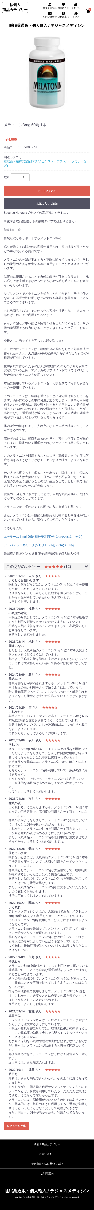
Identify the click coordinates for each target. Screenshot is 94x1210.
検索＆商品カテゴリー (47, 1144)
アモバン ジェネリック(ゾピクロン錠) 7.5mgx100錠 (39, 545)
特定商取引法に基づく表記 (47, 1163)
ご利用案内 (47, 1173)
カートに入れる (47, 191)
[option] (47, 72)
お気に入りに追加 (47, 203)
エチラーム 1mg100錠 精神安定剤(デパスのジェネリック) (44, 536)
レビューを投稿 (16, 1125)
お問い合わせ (47, 1154)
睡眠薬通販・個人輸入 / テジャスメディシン (47, 25)
